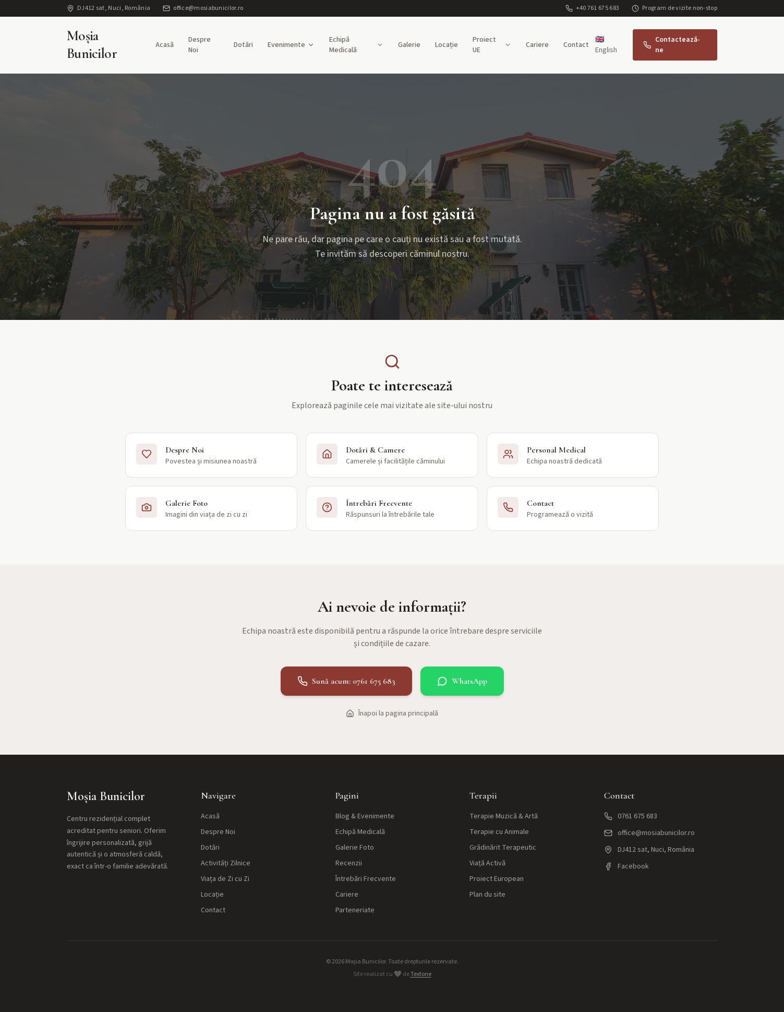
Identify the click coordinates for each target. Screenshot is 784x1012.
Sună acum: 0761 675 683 (346, 681)
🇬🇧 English (606, 44)
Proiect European (496, 879)
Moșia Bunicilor (92, 44)
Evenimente (291, 45)
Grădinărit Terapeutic (502, 847)
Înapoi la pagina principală (392, 713)
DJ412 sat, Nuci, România (108, 8)
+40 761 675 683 (592, 8)
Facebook (626, 866)
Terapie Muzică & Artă (503, 816)
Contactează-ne (671, 44)
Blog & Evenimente (364, 816)
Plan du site (487, 894)
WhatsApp (462, 681)
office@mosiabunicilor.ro (203, 8)
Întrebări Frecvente (365, 879)
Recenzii (348, 863)
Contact (576, 45)
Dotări (243, 45)
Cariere (537, 45)
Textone (421, 974)
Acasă (164, 45)
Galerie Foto (354, 847)
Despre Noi (199, 44)
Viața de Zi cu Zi (225, 879)
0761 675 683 (630, 816)
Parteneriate (355, 910)
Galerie (409, 45)
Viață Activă (487, 863)
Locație (446, 45)
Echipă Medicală (356, 44)
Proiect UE (492, 44)
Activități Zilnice (225, 863)
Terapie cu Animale (499, 832)
